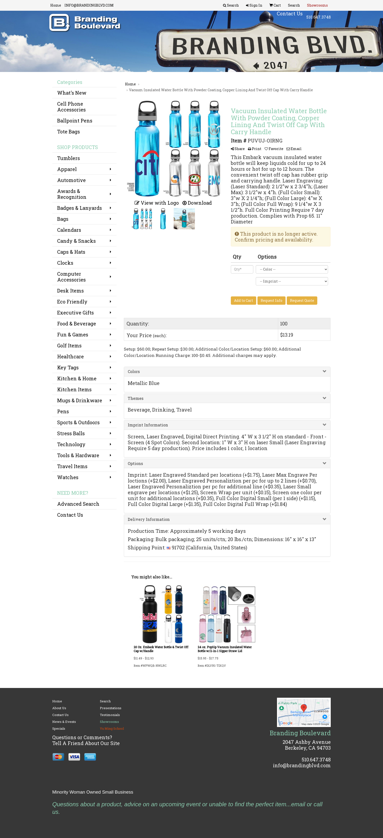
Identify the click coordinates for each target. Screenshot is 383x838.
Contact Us (70, 515)
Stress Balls (71, 433)
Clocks (65, 263)
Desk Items (70, 290)
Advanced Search (78, 504)
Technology (71, 444)
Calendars (69, 230)
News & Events (64, 721)
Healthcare (70, 356)
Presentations (110, 708)
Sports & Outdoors (78, 422)
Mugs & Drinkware (79, 400)
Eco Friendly (72, 301)
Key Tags (68, 367)
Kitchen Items (74, 389)
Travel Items (72, 466)
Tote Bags (68, 131)
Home (55, 5)
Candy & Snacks (76, 241)
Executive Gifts (75, 312)
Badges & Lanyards (79, 208)
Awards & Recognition (71, 194)
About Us (59, 708)
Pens (63, 411)
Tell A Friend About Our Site (86, 743)
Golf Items (69, 345)
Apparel (67, 169)
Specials (58, 728)
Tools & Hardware (78, 455)
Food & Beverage (76, 323)
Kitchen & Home (76, 378)
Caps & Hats (71, 252)
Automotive (71, 180)
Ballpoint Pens (74, 120)
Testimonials (110, 715)
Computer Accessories (71, 277)
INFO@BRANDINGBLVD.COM (89, 5)
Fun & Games (72, 334)
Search (105, 701)
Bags (62, 219)
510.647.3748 (318, 19)
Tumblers (68, 158)
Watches (67, 477)
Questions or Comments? (82, 737)
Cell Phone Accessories (71, 107)
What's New (71, 93)
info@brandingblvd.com (302, 765)
